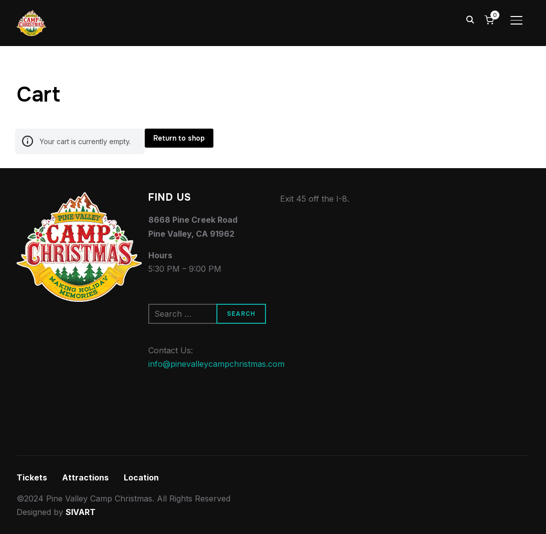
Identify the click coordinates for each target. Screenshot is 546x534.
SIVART (81, 512)
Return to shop (179, 138)
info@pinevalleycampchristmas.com (216, 364)
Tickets (32, 477)
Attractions (85, 477)
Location (141, 477)
